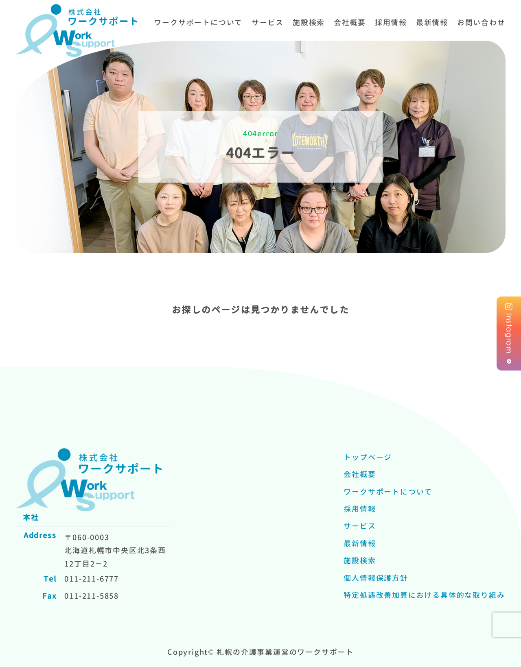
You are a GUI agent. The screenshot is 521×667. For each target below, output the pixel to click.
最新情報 (432, 22)
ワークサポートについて (198, 22)
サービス (268, 22)
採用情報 (391, 22)
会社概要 (350, 22)
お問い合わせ (481, 22)
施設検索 (309, 22)
